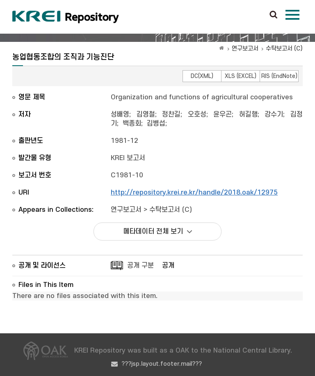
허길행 (248, 114)
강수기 (274, 114)
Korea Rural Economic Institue (65, 17)
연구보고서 (245, 48)
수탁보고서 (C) (284, 48)
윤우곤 (222, 114)
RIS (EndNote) (279, 76)
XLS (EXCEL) (240, 76)
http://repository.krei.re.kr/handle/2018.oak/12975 (194, 192)
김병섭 (156, 123)
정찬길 (171, 114)
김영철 (146, 114)
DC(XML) (202, 76)
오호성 (197, 114)
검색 (273, 15)
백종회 (132, 123)
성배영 (120, 114)
